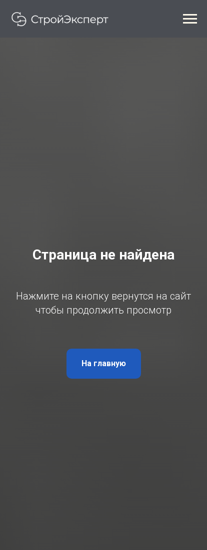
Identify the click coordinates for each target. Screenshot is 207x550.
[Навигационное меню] (190, 19)
